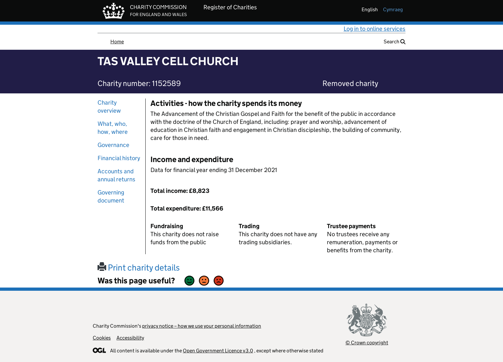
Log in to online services (374, 28)
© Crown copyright (366, 343)
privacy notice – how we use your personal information (201, 326)
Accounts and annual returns (116, 175)
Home (117, 42)
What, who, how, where (113, 127)
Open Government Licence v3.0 (218, 351)
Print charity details (139, 267)
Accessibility (130, 338)
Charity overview (109, 106)
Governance (113, 145)
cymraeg (393, 9)
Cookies (102, 338)
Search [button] (394, 42)
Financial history (119, 158)
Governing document (111, 196)
